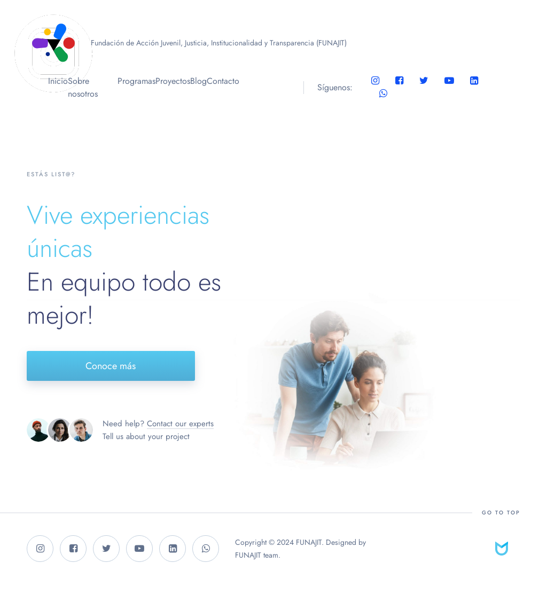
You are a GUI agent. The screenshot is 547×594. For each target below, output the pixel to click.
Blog (198, 81)
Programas (136, 81)
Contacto (223, 81)
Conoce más (110, 366)
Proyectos (172, 81)
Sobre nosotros (83, 87)
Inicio (58, 81)
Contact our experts (180, 423)
